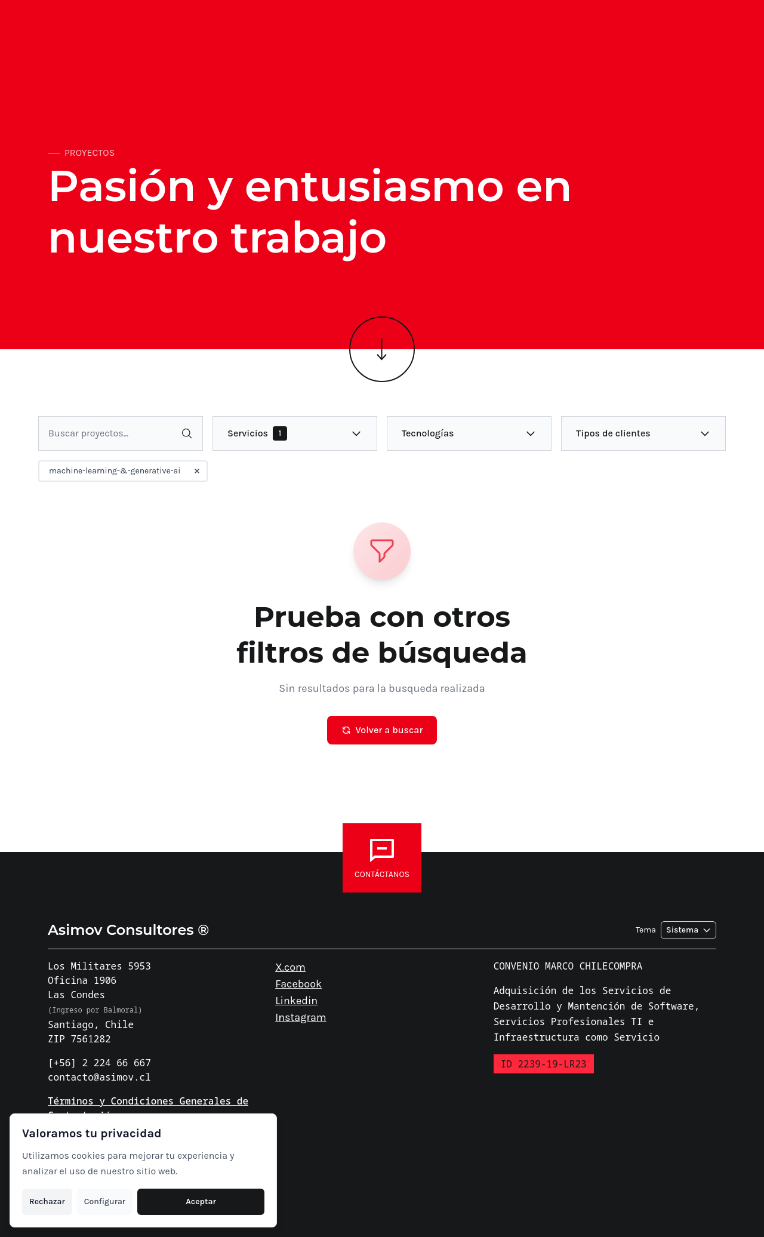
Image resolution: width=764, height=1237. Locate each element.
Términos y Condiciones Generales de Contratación (148, 1108)
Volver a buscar (382, 730)
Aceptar (201, 1201)
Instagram (300, 1017)
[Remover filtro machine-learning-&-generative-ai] (197, 471)
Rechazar (47, 1201)
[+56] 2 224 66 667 (99, 1062)
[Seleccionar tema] (688, 930)
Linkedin (296, 1000)
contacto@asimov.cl (99, 1077)
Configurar (104, 1201)
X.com (290, 967)
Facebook (298, 983)
